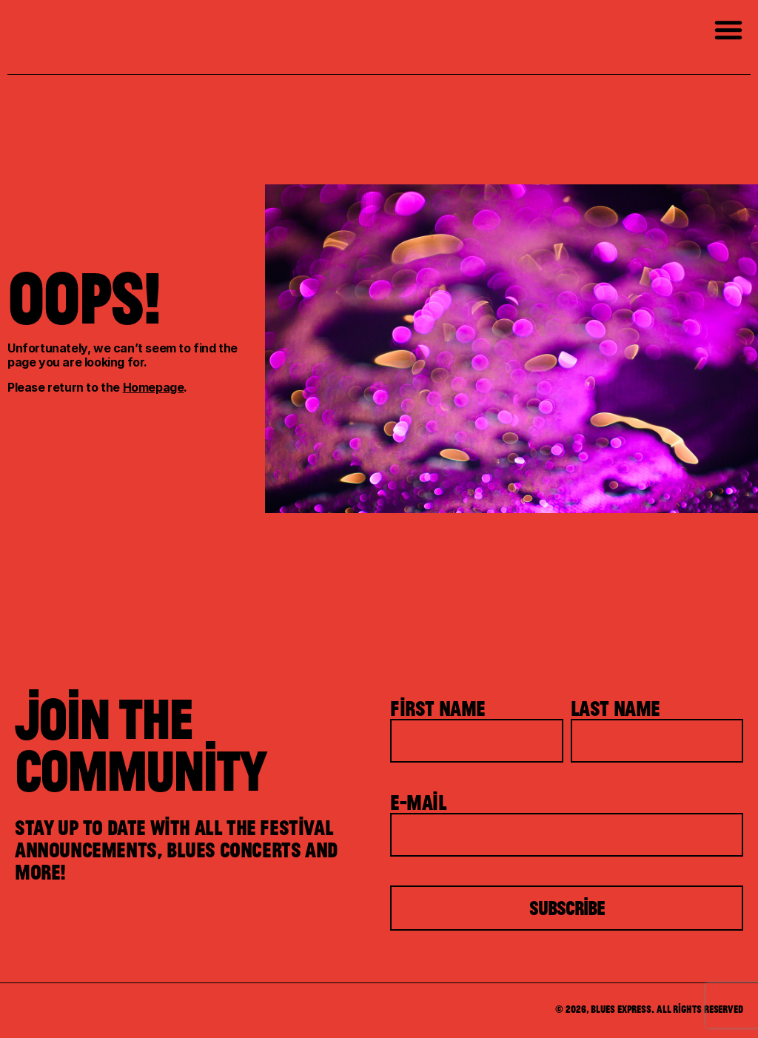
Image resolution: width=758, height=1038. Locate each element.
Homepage (153, 387)
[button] (728, 29)
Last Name (615, 708)
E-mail (418, 802)
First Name (438, 708)
